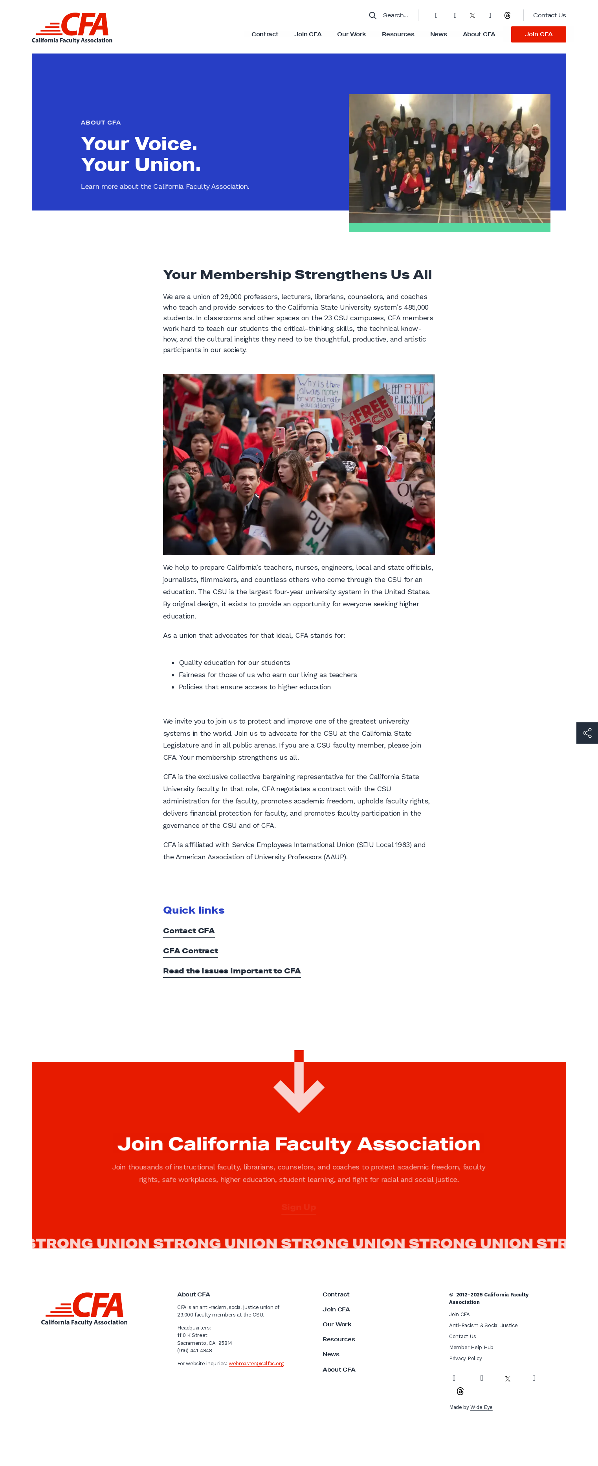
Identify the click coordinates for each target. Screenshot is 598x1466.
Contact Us (549, 15)
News (438, 34)
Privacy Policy (465, 1358)
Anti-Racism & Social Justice (483, 1325)
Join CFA (308, 34)
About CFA (479, 34)
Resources (398, 34)
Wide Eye (481, 1407)
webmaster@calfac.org (256, 1363)
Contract (265, 34)
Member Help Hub (471, 1347)
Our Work (351, 34)
